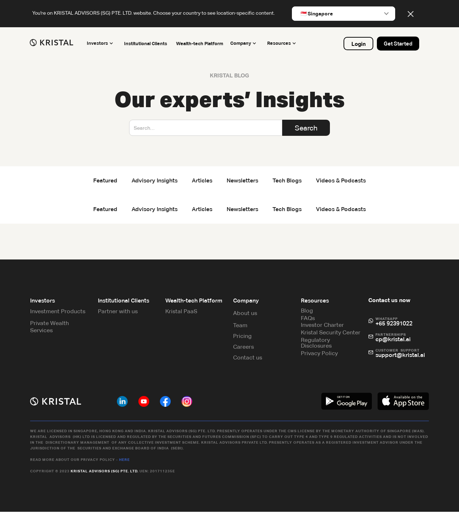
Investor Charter (321, 326)
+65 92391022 (392, 325)
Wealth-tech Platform (201, 43)
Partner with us (119, 313)
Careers (243, 348)
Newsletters (242, 180)
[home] (54, 42)
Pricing (242, 337)
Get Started (396, 43)
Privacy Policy (318, 355)
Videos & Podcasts (341, 180)
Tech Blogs (287, 180)
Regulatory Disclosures (315, 344)
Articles (202, 180)
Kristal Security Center (330, 334)
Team (240, 327)
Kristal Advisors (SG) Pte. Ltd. (107, 473)
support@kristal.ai (398, 356)
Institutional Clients (147, 43)
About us (245, 314)
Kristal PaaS (182, 313)
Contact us (247, 359)
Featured (105, 180)
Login (357, 44)
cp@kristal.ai (391, 341)
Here (126, 461)
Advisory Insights (155, 180)
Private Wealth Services (51, 328)
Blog (306, 312)
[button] (103, 43)
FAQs (307, 319)
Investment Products (59, 313)
